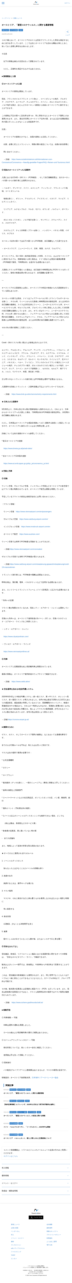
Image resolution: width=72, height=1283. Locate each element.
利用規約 (49, 1238)
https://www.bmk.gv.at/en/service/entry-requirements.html (34, 394)
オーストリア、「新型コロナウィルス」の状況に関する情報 (24, 1116)
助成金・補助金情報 (10, 1191)
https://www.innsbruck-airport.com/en (35, 527)
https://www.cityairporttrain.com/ (16, 636)
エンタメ (14, 1258)
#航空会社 (5, 30)
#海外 (20, 30)
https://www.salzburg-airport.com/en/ (33, 519)
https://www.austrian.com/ (29, 534)
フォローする (37, 1217)
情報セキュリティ (52, 1231)
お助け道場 (14, 1228)
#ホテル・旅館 (22, 1112)
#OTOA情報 (13, 30)
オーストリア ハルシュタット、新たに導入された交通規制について (27, 1138)
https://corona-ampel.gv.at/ (18, 719)
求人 (12, 1235)
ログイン (67, 3)
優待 (12, 1241)
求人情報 (5, 1168)
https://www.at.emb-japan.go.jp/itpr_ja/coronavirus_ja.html (26, 463)
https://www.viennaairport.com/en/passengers (34, 512)
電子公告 (49, 1245)
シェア (67, 32)
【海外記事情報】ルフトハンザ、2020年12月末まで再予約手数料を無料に (29, 1104)
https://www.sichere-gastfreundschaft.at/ (27, 1002)
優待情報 (5, 1175)
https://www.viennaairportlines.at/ (16, 651)
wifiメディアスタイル (18, 1248)
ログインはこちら (11, 1156)
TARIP (13, 1255)
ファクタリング (16, 1252)
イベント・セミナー (10, 1183)
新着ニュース (17, 18)
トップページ (6, 18)
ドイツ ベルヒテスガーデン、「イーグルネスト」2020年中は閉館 (27, 1127)
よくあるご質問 (52, 1241)
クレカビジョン (16, 1245)
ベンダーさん (15, 1231)
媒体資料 (49, 1228)
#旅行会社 (13, 1101)
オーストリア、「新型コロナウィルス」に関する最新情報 (24, 1093)
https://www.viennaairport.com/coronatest (26, 549)
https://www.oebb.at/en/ (21, 682)
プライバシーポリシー (54, 1235)
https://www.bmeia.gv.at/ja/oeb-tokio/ (18, 448)
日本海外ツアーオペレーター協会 (45, 1077)
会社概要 (49, 1224)
